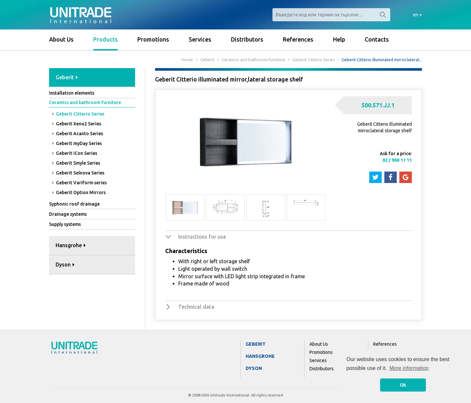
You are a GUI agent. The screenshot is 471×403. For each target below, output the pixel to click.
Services (200, 39)
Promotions (153, 39)
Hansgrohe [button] (71, 245)
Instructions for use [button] (202, 237)
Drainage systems (68, 214)
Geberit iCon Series (74, 153)
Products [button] (105, 39)
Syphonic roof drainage (74, 204)
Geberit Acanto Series (77, 133)
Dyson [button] (65, 264)
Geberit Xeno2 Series (76, 123)
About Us (61, 39)
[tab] (92, 77)
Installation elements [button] (71, 93)
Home (187, 59)
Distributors (247, 39)
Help (339, 39)
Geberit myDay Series (77, 143)
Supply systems (65, 224)
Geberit (207, 59)
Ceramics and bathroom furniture (253, 59)
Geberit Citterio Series (313, 59)
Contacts (377, 39)
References (298, 39)
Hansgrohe (260, 356)
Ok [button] (403, 385)
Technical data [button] (196, 307)
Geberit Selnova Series (78, 172)
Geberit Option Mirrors (79, 192)
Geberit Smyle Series (76, 163)
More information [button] (408, 368)
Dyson (254, 368)
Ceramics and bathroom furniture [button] (85, 102)
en (417, 14)
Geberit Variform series (79, 182)
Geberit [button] (67, 77)
